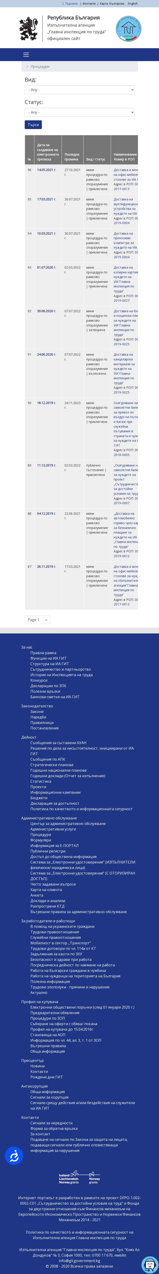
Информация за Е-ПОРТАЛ (54, 845)
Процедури (40, 834)
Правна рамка (43, 652)
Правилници (42, 722)
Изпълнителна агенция (71, 25)
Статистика (40, 781)
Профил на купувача (39, 1001)
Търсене (71, 3)
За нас (26, 647)
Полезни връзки (45, 691)
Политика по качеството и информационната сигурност (81, 808)
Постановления (44, 728)
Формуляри (40, 840)
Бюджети (38, 797)
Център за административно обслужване (68, 823)
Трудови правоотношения (54, 931)
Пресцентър (32, 1060)
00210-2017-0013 (129, 186)
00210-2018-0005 (129, 452)
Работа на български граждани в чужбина (68, 970)
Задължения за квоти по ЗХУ (56, 953)
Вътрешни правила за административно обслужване (78, 911)
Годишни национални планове (58, 770)
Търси (33, 124)
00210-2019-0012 (129, 553)
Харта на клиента (46, 889)
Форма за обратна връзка (54, 1128)
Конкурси (38, 680)
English (133, 3)
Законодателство (37, 706)
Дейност (29, 737)
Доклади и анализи (47, 900)
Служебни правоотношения (55, 937)
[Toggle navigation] (26, 54)
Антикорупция (34, 1086)
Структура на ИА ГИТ (49, 663)
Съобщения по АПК (47, 759)
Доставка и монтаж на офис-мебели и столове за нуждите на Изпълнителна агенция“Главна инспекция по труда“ (129, 580)
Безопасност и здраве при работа (61, 959)
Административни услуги (53, 829)
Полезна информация (50, 981)
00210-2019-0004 (129, 220)
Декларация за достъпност (54, 803)
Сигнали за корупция (49, 1097)
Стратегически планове (51, 764)
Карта (104, 3)
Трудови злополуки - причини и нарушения (69, 987)
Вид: (31, 79)
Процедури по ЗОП (47, 1018)
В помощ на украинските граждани (62, 926)
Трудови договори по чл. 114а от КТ (63, 948)
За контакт (40, 1133)
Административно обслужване (49, 818)
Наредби (38, 717)
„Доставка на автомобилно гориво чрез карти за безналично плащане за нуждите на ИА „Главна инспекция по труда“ (128, 530)
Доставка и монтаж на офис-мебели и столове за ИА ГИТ (129, 174)
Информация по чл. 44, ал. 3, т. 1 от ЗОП (65, 1040)
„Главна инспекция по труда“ (76, 31)
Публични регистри (47, 851)
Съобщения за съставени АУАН (58, 742)
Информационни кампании (55, 792)
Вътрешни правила (48, 1045)
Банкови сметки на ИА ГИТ (55, 696)
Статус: (34, 102)
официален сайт (64, 38)
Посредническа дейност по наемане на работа (72, 964)
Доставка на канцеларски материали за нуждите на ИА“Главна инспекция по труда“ (124, 368)
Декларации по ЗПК (48, 685)
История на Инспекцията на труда (61, 674)
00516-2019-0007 (129, 500)
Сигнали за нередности (51, 1122)
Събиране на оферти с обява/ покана (63, 1023)
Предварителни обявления (54, 1012)
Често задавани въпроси (53, 884)
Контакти (89, 3)
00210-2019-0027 (129, 298)
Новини (37, 1066)
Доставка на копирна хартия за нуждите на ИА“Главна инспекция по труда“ (128, 279)
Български (116, 3)
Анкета (36, 895)
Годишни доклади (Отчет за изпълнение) (67, 775)
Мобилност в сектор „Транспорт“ (60, 942)
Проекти (38, 786)
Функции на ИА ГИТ (48, 658)
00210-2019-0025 (129, 341)
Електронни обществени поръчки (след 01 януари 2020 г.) (82, 1007)
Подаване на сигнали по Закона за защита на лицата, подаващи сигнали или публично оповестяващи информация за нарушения (79, 1145)
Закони (36, 711)
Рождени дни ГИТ (46, 1077)
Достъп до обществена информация (63, 856)
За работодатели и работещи (48, 920)
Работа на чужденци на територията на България (75, 976)
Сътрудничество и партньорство (60, 669)
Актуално (38, 992)
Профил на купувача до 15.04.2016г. (62, 1029)
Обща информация (47, 1051)
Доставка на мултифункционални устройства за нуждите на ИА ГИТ (129, 206)
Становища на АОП (47, 1034)
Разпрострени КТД (47, 906)
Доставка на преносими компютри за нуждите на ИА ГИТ (129, 240)
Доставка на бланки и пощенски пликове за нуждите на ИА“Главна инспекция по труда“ (129, 323)
